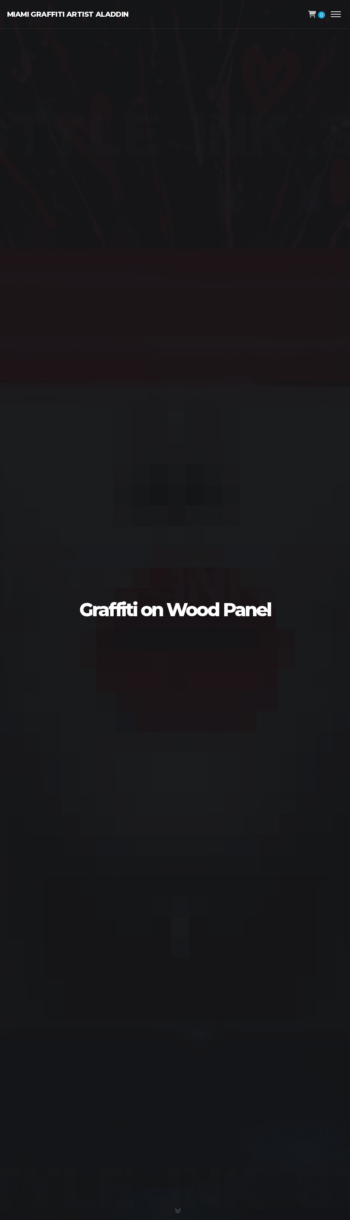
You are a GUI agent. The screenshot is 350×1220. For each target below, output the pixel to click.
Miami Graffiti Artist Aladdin (68, 14)
